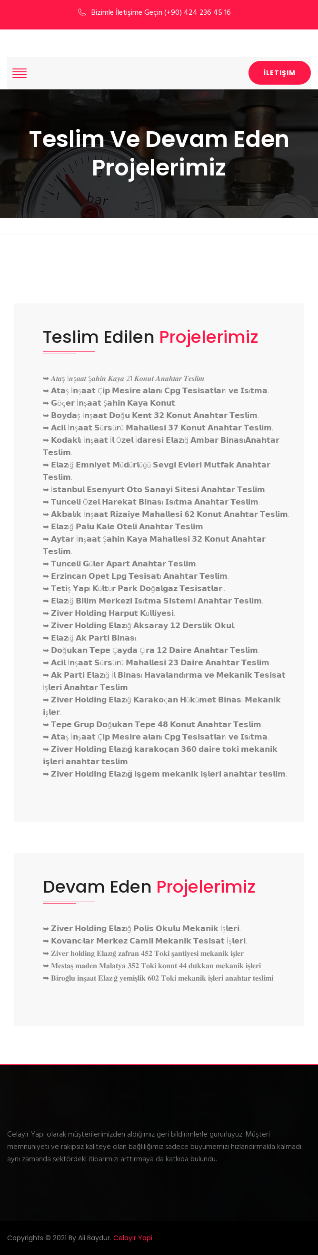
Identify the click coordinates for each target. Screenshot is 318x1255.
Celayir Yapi (132, 1238)
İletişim (280, 73)
